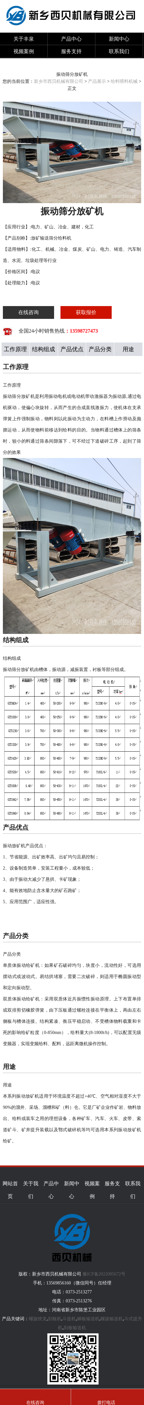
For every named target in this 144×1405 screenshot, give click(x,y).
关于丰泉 (23, 39)
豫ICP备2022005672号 (104, 1274)
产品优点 (72, 349)
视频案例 (23, 51)
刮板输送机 (75, 1327)
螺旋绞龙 (38, 1318)
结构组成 (43, 349)
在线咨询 (28, 312)
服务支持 (71, 51)
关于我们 (30, 1190)
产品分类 (100, 349)
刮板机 (54, 1318)
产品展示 (97, 81)
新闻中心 (119, 39)
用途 (128, 349)
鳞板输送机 (88, 1318)
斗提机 (69, 1318)
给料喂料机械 (124, 81)
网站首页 (10, 1190)
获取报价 (86, 312)
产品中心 (71, 39)
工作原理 (15, 349)
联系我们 (119, 51)
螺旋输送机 (111, 1318)
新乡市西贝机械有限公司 (58, 81)
